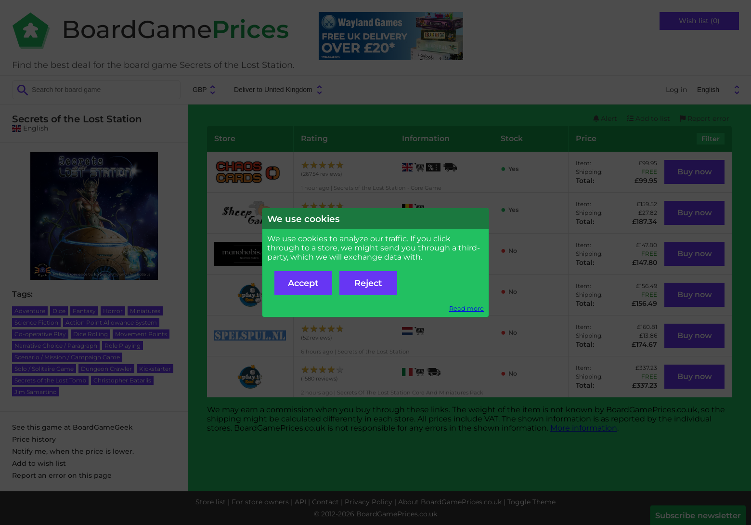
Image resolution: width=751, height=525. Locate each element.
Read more (466, 308)
